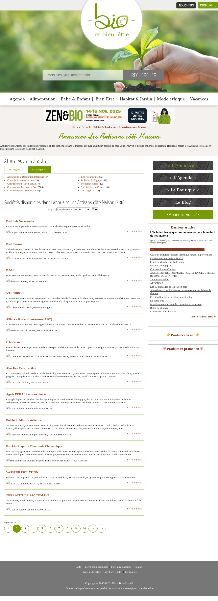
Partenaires (131, 572)
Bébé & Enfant (75, 99)
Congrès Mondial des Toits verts (167, 262)
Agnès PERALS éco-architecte (26, 394)
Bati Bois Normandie (20, 221)
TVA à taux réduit (159, 279)
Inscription (186, 5)
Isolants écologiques (160, 265)
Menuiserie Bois (89, 183)
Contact (139, 567)
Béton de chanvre (159, 308)
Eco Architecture (89, 176)
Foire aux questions (121, 567)
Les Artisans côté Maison (132, 127)
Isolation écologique (91, 180)
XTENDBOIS (15, 293)
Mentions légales (113, 572)
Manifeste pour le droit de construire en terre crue (175, 304)
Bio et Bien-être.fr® (122, 583)
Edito (78, 567)
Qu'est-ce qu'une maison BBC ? (166, 258)
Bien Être (105, 99)
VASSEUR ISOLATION (22, 472)
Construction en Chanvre (163, 269)
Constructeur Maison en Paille (23, 190)
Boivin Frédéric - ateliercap (24, 420)
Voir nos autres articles (203, 316)
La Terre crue (157, 300)
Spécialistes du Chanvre (93, 187)
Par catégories (39, 169)
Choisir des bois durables (163, 311)
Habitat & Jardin (136, 99)
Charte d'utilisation (91, 572)
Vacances (199, 99)
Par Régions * (15, 169)
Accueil (86, 127)
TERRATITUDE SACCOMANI (27, 495)
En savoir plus (134, 231)
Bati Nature (14, 244)
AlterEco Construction (21, 368)
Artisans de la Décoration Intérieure (25, 176)
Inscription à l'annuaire (96, 567)
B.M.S (10, 270)
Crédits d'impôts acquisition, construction (171, 297)
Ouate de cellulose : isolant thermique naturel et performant (181, 254)
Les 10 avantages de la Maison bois (168, 286)
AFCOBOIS (156, 283)
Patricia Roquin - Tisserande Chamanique (34, 446)
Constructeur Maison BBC (21, 183)
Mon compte (208, 5)
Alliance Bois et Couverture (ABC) (29, 319)
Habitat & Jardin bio (104, 127)
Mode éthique (171, 99)
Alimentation (43, 99)
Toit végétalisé (88, 190)
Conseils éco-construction (20, 180)
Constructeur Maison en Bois (22, 187)
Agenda (17, 99)
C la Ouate (13, 342)
